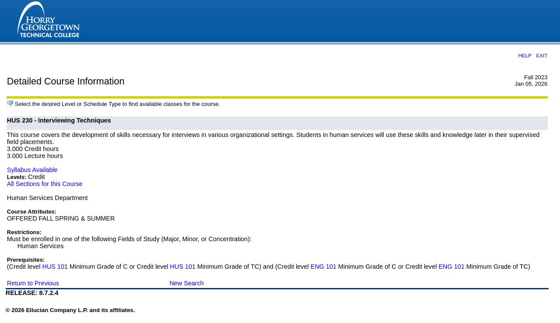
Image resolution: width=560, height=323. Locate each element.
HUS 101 (55, 266)
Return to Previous (33, 283)
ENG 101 (323, 266)
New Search (186, 283)
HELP (524, 55)
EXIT (541, 55)
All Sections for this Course (45, 183)
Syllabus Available (32, 169)
